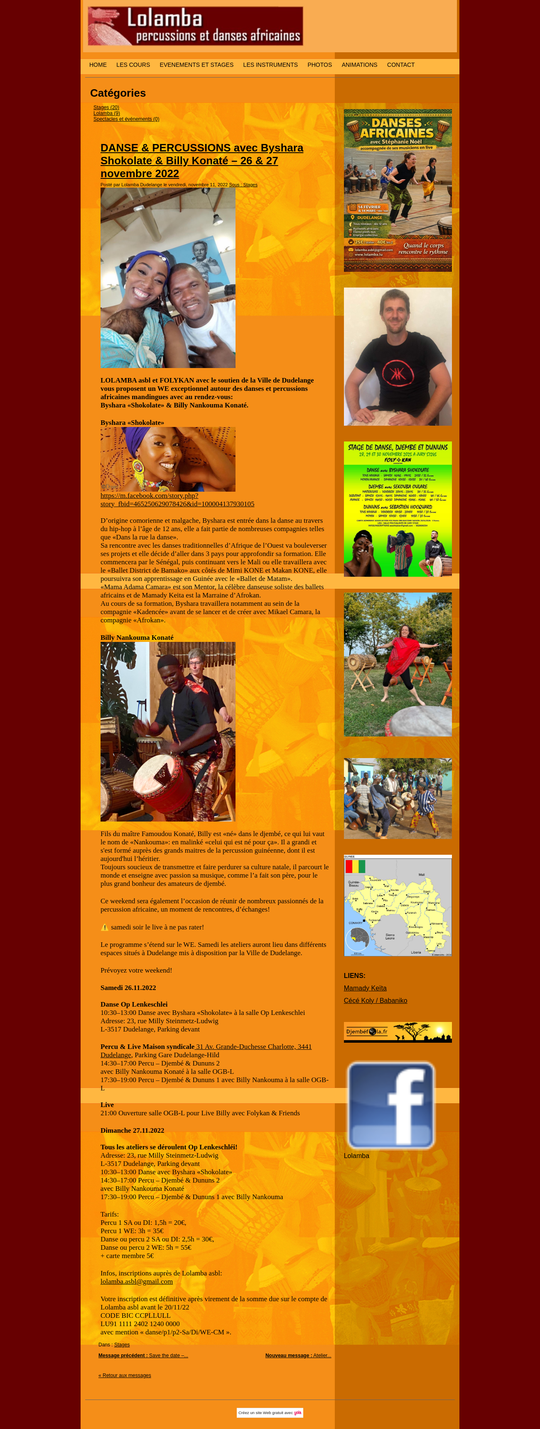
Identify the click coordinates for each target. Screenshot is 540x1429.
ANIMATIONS (360, 64)
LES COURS (133, 64)
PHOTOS (319, 64)
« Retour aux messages (124, 1375)
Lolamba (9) (106, 113)
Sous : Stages (243, 184)
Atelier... (298, 1355)
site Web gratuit (269, 1412)
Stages (122, 1345)
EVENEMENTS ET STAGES (197, 64)
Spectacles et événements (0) (126, 119)
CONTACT (401, 64)
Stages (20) (106, 107)
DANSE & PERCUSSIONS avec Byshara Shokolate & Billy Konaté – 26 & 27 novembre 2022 (202, 160)
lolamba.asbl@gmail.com (137, 1281)
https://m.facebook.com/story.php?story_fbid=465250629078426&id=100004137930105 (178, 500)
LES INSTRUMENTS (270, 64)
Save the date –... (143, 1355)
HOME (98, 64)
